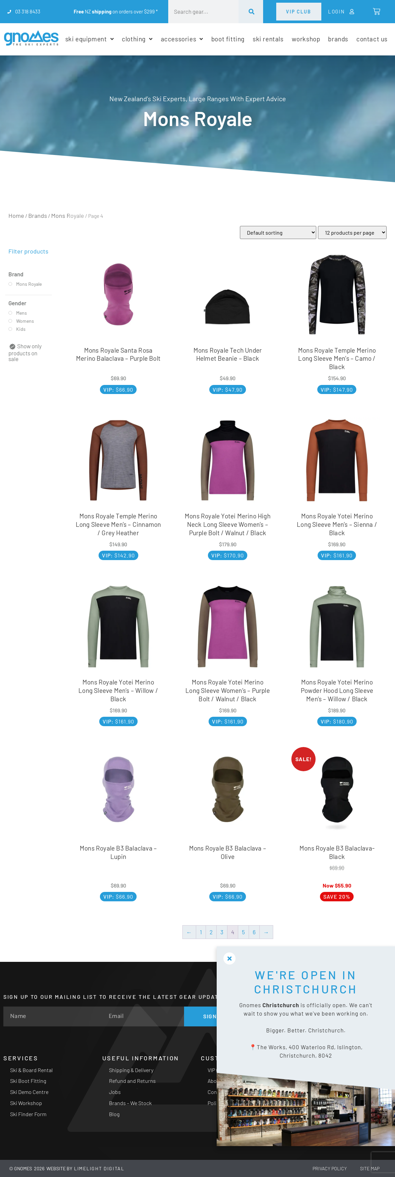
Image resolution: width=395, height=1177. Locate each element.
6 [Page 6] (254, 932)
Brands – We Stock (130, 1103)
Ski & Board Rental (31, 1070)
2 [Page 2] (211, 932)
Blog (114, 1114)
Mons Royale (67, 215)
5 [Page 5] (243, 932)
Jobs (115, 1092)
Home (16, 215)
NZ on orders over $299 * (116, 11)
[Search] (251, 11)
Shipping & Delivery (131, 1070)
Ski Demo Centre (29, 1092)
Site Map (369, 1168)
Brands (37, 215)
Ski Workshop (26, 1103)
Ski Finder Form (28, 1114)
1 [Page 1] (201, 932)
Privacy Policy (329, 1168)
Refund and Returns (132, 1080)
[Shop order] (278, 232)
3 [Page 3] (221, 932)
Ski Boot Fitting (28, 1080)
